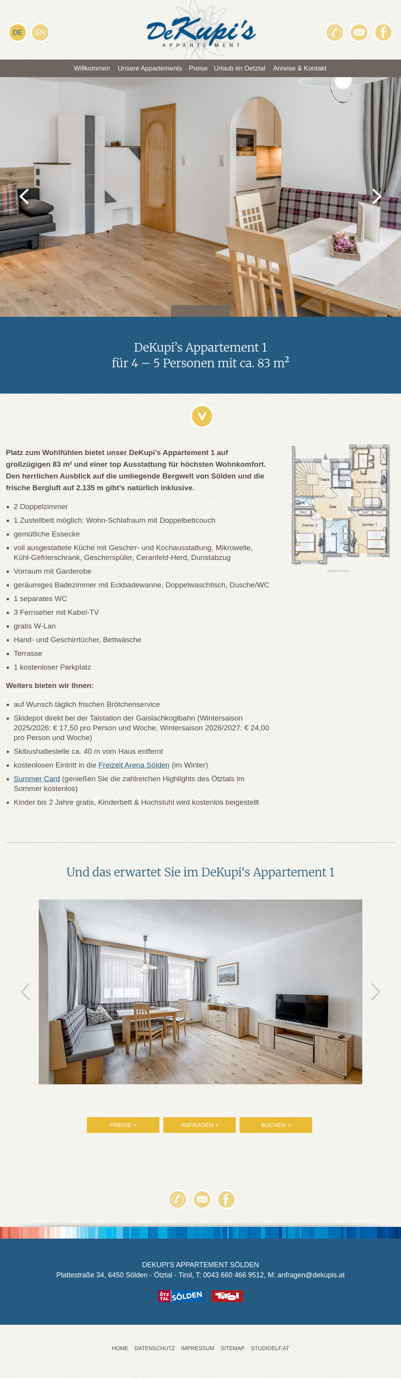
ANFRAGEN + (199, 1127)
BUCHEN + (276, 1127)
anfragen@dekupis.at (311, 1277)
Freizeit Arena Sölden (134, 767)
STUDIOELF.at (270, 1350)
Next (375, 994)
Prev (25, 994)
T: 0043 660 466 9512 (230, 1277)
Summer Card (37, 781)
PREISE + (123, 1127)
